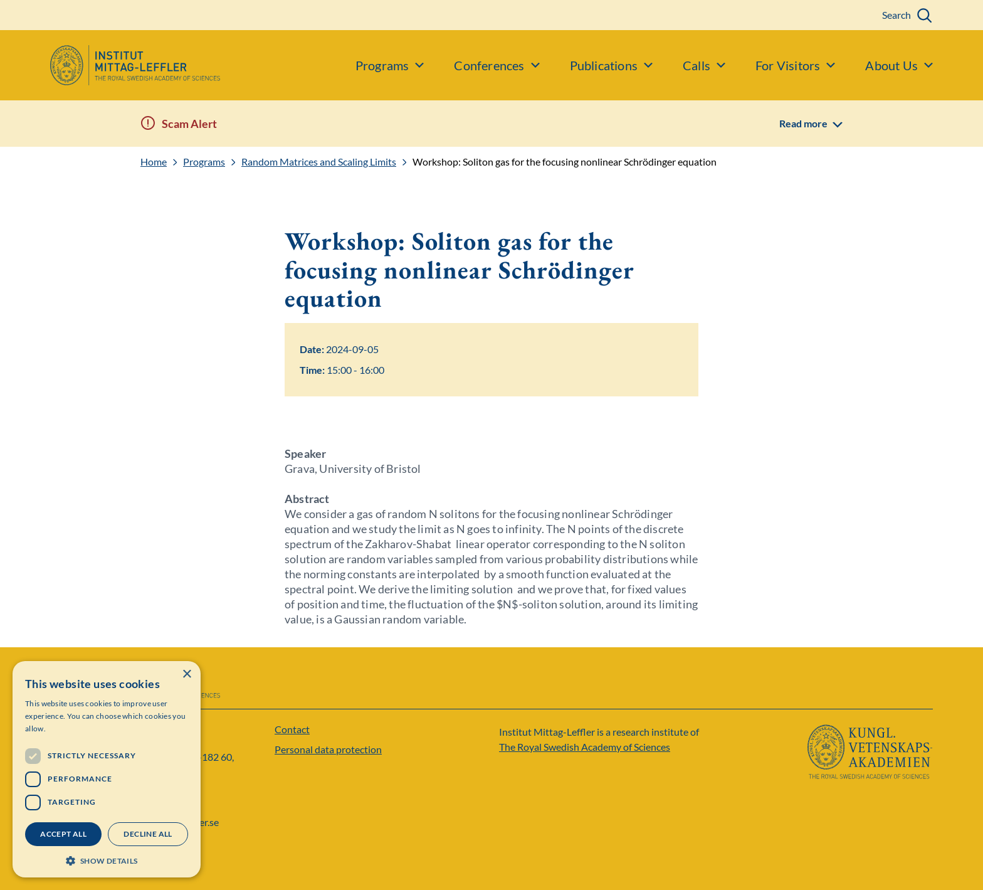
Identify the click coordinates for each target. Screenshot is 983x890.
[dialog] (107, 769)
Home (153, 162)
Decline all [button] (148, 834)
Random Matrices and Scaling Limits (318, 162)
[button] (106, 859)
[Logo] (110, 65)
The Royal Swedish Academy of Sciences (584, 747)
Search (896, 15)
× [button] (186, 674)
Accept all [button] (63, 834)
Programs (204, 162)
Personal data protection (328, 749)
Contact (292, 729)
